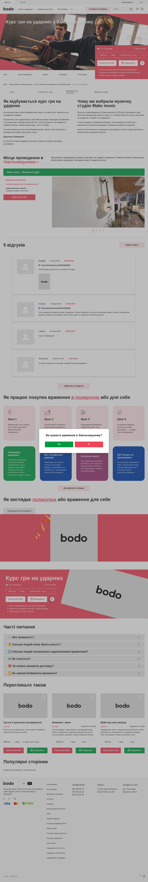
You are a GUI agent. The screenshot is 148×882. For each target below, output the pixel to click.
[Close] (105, 432)
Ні (89, 444)
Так (59, 444)
